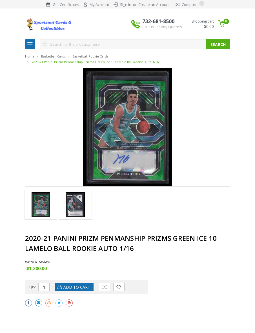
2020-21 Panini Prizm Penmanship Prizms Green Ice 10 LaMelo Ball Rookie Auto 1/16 (95, 62)
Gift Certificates (66, 4)
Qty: (32, 286)
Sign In (125, 4)
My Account (99, 4)
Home (29, 56)
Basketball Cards (53, 56)
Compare (189, 4)
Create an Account (154, 4)
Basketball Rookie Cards (90, 56)
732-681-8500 (162, 24)
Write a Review (37, 261)
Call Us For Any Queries (162, 26)
